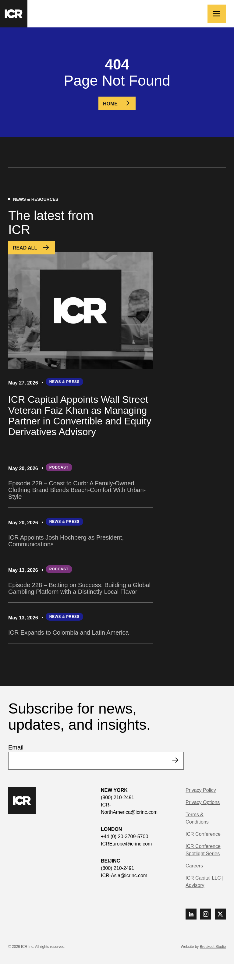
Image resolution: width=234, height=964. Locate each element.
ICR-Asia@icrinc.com (124, 875)
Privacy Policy (201, 790)
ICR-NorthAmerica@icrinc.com (129, 808)
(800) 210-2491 (117, 797)
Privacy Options (203, 802)
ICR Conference (203, 834)
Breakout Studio (213, 947)
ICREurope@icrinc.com (126, 843)
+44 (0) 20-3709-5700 (124, 836)
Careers (194, 865)
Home (110, 103)
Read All (25, 247)
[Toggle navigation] (216, 14)
